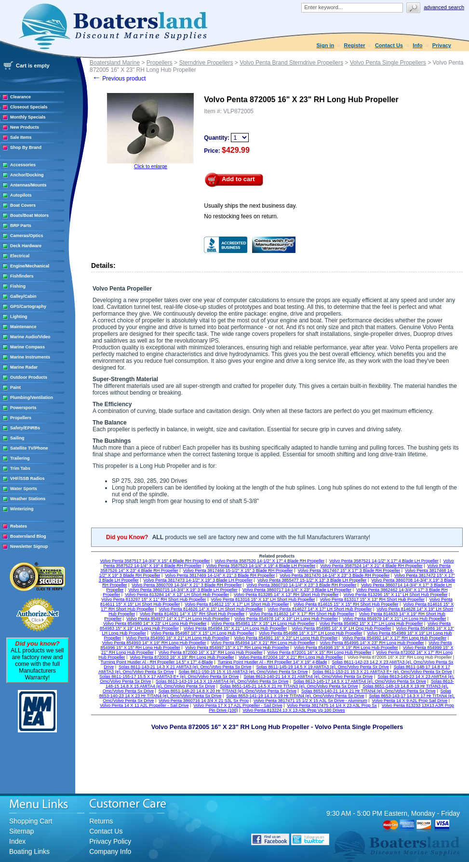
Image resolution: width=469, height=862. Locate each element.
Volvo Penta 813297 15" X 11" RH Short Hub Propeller (153, 599)
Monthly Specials (28, 117)
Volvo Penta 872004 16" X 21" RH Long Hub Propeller (291, 657)
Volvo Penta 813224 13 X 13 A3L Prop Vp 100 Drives (293, 710)
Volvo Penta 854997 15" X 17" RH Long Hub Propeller (237, 647)
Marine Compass (27, 347)
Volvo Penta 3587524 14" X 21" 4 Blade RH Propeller (371, 565)
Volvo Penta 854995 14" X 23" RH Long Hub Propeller (372, 642)
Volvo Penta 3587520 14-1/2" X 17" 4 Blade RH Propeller (269, 560)
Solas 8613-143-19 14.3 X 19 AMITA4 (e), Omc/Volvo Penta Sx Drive (222, 681)
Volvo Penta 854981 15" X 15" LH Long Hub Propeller (263, 623)
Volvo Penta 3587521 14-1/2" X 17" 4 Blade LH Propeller (384, 560)
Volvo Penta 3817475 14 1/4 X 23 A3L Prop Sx (331, 705)
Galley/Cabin (23, 296)
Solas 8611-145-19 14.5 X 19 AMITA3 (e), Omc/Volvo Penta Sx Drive (322, 666)
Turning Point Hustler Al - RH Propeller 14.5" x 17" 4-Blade (157, 662)
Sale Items (21, 137)
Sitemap (21, 831)
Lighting (18, 316)
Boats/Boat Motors (29, 215)
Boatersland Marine (115, 62)
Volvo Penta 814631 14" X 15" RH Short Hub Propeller (192, 613)
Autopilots (21, 195)
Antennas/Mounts (28, 185)
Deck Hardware (25, 245)
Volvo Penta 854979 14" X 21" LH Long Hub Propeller (394, 618)
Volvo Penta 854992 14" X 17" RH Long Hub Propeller (394, 638)
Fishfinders (22, 276)
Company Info (110, 851)
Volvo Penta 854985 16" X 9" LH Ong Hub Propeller (341, 628)
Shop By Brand (25, 147)
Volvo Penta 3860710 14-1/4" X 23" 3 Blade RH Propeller (301, 585)
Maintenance (23, 326)
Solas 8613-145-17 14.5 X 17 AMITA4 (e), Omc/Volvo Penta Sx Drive (359, 681)
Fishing (18, 286)
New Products (24, 127)
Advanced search (444, 7)
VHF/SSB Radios (27, 478)
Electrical (19, 255)
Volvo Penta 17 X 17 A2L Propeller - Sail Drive (237, 705)
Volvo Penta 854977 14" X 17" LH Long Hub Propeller (178, 618)
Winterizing (21, 508)
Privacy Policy (110, 841)
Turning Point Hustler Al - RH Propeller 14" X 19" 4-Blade (272, 662)
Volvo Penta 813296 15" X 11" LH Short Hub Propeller (395, 594)
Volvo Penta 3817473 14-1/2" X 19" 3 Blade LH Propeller (198, 580)
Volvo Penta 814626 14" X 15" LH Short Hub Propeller (211, 609)
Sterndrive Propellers (206, 62)
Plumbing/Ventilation (31, 397)
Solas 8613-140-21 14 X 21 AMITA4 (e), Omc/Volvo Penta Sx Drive (308, 676)
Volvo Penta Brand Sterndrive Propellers (291, 62)
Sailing (17, 438)
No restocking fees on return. (241, 216)
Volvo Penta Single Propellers (388, 62)
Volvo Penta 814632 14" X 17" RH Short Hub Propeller (301, 613)
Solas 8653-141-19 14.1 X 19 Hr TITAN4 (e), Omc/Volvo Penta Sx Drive (295, 695)
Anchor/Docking (27, 174)
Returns (101, 821)
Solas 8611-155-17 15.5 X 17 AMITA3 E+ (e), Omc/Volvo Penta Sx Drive (169, 676)
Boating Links (29, 851)
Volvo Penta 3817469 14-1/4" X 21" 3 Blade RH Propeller (220, 575)
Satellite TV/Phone (29, 448)
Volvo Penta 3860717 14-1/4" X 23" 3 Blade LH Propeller (297, 589)
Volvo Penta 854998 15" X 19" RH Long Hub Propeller (346, 647)
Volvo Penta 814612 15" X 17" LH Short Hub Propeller (237, 604)
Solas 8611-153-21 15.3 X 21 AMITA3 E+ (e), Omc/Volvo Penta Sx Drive (382, 671)
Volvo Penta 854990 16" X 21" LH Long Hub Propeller (177, 638)
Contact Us (389, 45)
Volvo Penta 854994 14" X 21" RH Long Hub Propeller (263, 642)
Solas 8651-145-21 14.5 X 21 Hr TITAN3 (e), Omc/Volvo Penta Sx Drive (289, 686)
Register (354, 45)
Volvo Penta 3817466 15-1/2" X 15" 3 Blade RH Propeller (238, 570)
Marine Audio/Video (30, 336)
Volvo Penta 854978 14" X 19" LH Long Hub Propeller (286, 618)
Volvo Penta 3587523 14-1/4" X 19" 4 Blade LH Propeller (261, 565)
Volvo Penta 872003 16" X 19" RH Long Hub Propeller (182, 657)
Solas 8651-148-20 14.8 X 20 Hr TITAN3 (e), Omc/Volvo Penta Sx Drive (227, 691)
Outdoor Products (28, 377)
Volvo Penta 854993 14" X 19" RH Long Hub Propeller (154, 642)
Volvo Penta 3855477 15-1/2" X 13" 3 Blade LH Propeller (312, 580)
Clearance (20, 96)
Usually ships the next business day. (250, 205)
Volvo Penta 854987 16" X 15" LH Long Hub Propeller (203, 633)
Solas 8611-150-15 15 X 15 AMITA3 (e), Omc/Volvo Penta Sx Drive (243, 671)
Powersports (23, 407)
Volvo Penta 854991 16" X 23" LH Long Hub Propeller (286, 638)
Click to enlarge (150, 166)
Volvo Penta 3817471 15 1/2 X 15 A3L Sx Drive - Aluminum (310, 700)
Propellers (20, 417)
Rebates (18, 526)
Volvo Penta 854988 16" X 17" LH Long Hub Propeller (310, 633)
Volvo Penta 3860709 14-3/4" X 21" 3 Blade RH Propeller (186, 585)
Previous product (119, 78)
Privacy (441, 45)
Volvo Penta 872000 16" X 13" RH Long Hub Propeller (211, 652)
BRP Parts (20, 225)
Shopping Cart (31, 821)
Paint (15, 387)
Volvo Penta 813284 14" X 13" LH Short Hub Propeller (177, 594)
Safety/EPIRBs (25, 427)
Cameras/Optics (26, 235)
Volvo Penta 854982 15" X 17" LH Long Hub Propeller (371, 623)
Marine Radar (24, 367)
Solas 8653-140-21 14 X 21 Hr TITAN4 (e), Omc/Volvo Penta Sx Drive (368, 691)
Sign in (326, 45)
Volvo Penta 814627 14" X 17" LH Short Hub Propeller (320, 609)
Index (17, 841)
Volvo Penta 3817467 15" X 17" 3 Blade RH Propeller (349, 570)
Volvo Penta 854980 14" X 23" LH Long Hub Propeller (155, 623)
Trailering (20, 458)
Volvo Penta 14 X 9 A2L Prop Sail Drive (410, 700)
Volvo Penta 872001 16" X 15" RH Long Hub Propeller (320, 652)
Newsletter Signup (29, 546)
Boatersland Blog (28, 536)
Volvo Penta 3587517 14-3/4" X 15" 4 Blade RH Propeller (155, 560)
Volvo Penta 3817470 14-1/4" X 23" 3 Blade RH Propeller (334, 575)
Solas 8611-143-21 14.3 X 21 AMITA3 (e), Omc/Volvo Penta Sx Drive (185, 666)
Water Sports (23, 488)
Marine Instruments (30, 357)
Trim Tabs (20, 468)
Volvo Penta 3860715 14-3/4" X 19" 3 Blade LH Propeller (183, 589)
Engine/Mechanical (29, 266)
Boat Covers (23, 205)
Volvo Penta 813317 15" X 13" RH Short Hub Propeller (372, 599)
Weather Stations (27, 498)
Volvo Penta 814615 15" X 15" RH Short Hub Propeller (346, 604)
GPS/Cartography (28, 306)
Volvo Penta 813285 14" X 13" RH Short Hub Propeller (286, 594)
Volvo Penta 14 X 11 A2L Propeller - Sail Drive (144, 705)
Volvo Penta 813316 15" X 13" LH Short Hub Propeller (263, 599)
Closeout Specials (29, 107)
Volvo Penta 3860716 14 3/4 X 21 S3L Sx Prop (204, 700)
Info (417, 45)
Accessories (23, 164)
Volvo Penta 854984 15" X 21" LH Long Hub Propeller (235, 628)
